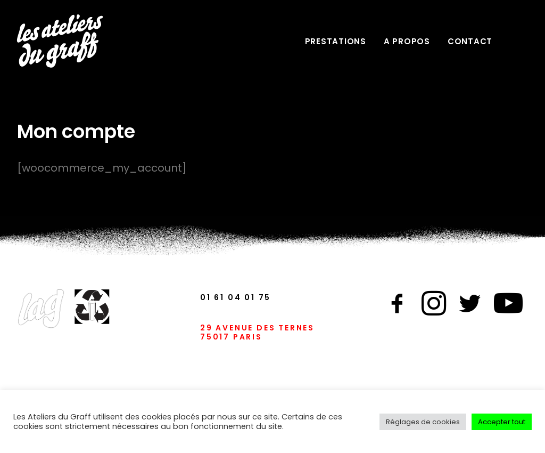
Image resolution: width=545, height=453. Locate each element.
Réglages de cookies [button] (423, 422)
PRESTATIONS (335, 41)
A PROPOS (407, 41)
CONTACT (470, 41)
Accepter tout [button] (501, 422)
